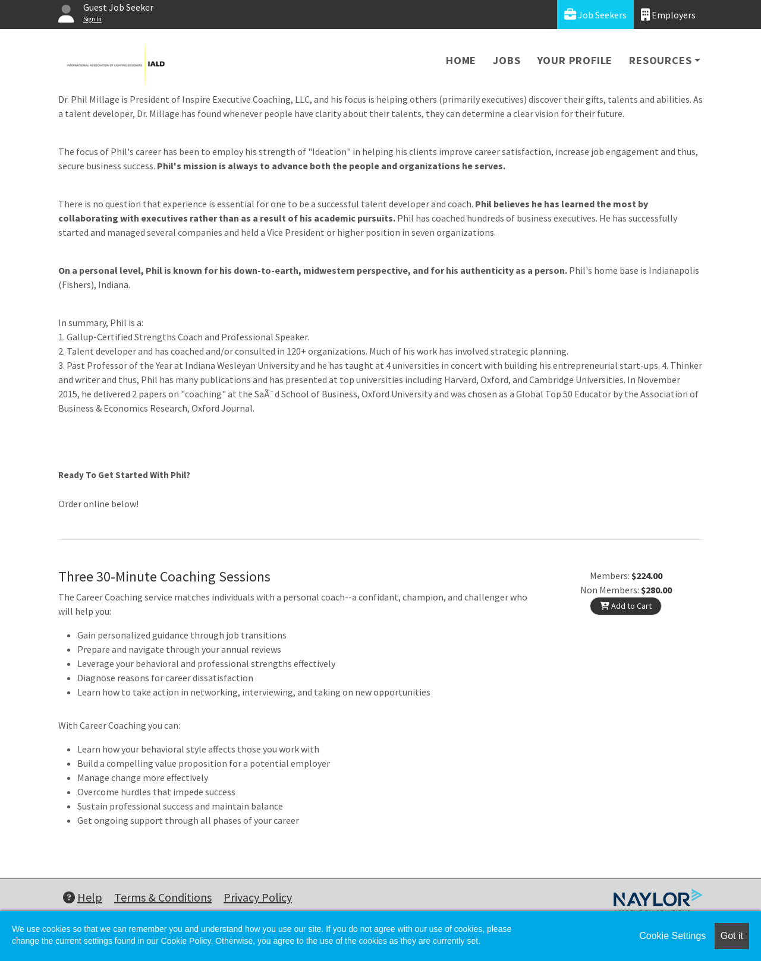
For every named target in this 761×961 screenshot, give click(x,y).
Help (82, 897)
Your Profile (575, 60)
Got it (732, 936)
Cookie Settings (672, 936)
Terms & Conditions (163, 897)
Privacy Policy (258, 897)
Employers (668, 14)
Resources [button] (660, 60)
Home (461, 60)
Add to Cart (626, 605)
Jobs (506, 60)
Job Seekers (595, 14)
